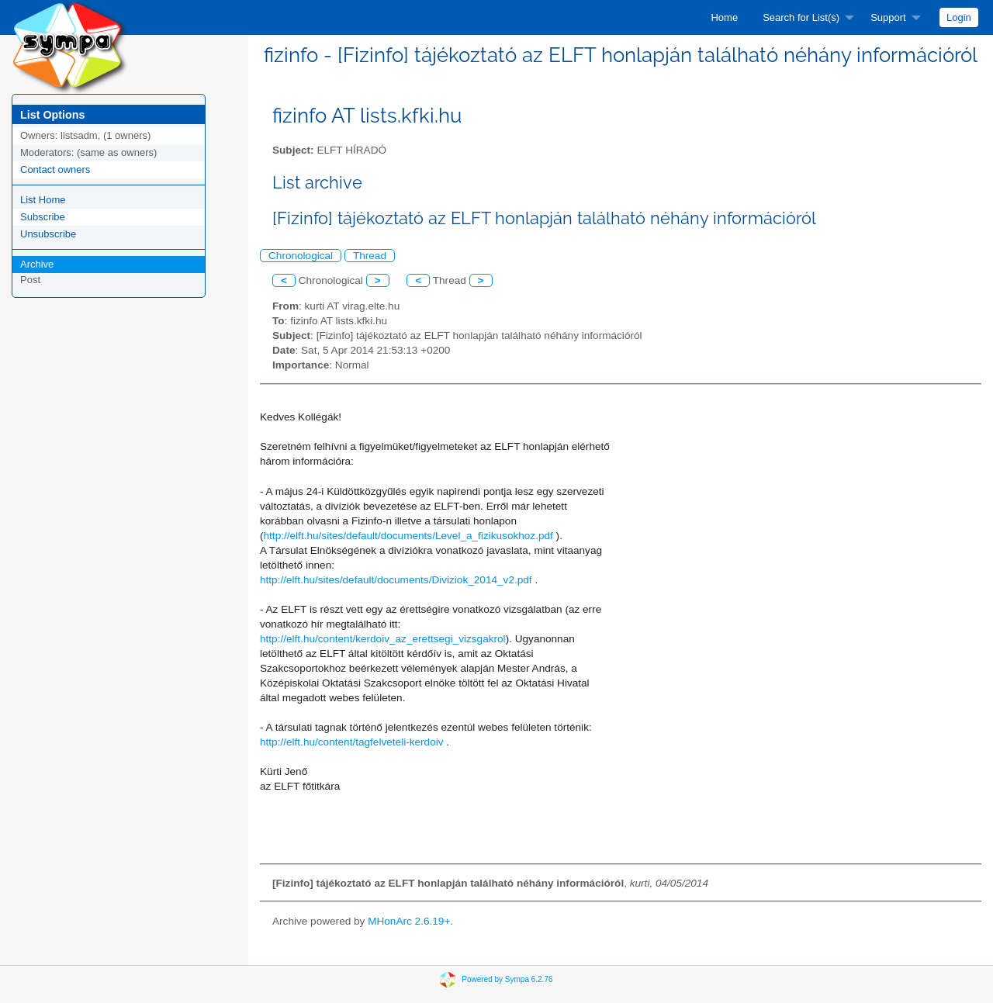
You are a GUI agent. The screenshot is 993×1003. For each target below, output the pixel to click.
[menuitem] (724, 17)
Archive (37, 264)
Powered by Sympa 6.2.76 (507, 979)
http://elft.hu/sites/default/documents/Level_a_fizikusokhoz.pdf (408, 535)
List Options (52, 115)
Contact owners (55, 169)
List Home (43, 200)
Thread (369, 255)
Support (888, 17)
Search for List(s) (801, 17)
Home (724, 17)
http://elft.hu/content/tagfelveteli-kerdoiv (352, 742)
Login (958, 17)
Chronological (300, 255)
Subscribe (42, 217)
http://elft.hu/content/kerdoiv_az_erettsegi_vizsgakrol (383, 639)
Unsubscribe (48, 234)
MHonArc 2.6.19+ (409, 921)
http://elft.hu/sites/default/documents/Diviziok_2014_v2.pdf (396, 580)
